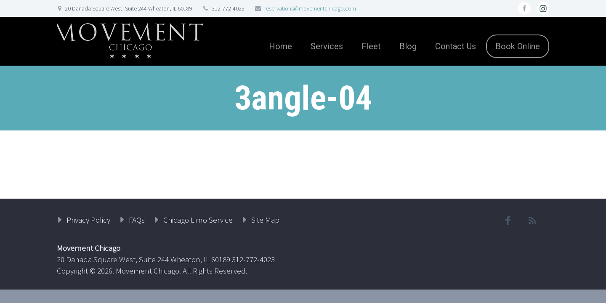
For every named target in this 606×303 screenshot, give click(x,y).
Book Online (517, 46)
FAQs (137, 220)
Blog (408, 46)
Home (280, 46)
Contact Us (455, 46)
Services (327, 46)
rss (543, 8)
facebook (524, 8)
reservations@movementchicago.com (310, 8)
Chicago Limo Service (198, 220)
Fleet (371, 46)
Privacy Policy (88, 220)
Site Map (265, 220)
